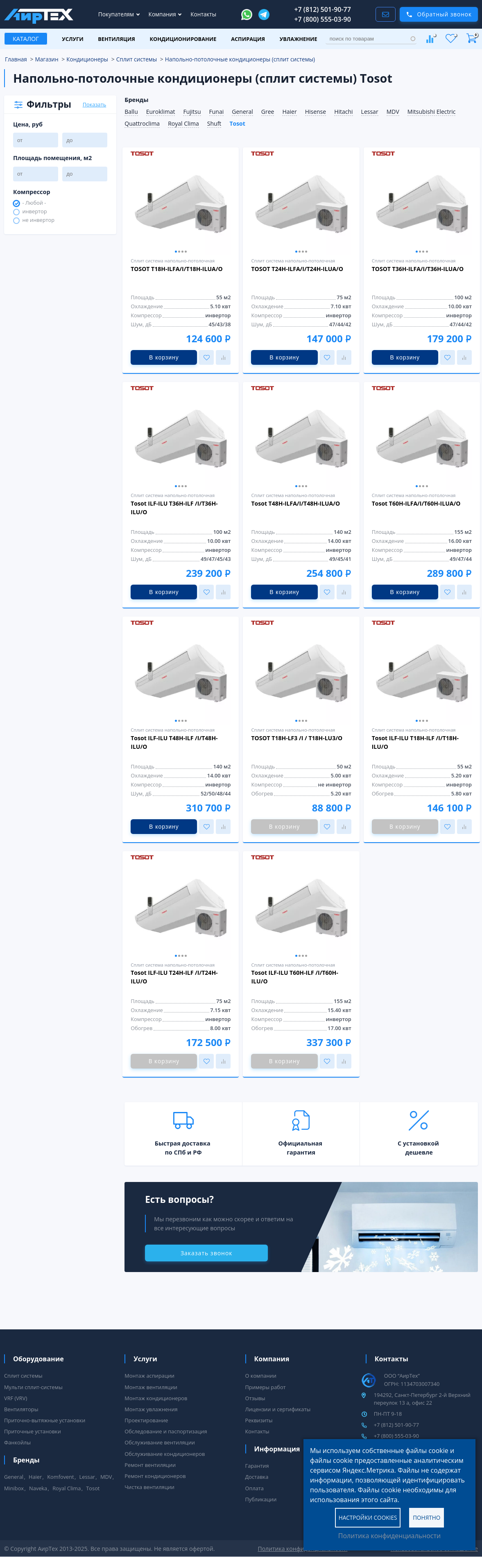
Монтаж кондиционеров (155, 1398)
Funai (216, 111)
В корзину (164, 357)
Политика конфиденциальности (389, 1535)
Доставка (257, 1476)
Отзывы (255, 1398)
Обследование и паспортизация (165, 1431)
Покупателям (117, 14)
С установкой (418, 1143)
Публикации (261, 1499)
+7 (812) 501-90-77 (322, 9)
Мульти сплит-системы (33, 1387)
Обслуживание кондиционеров (164, 1454)
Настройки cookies (368, 1517)
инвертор (34, 212)
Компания (163, 14)
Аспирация (248, 39)
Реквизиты (259, 1420)
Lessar (369, 111)
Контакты (203, 14)
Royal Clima (183, 123)
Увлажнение (298, 39)
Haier (289, 111)
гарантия (301, 1152)
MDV (393, 111)
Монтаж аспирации (149, 1375)
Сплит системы (23, 1375)
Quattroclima (142, 123)
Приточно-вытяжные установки (44, 1420)
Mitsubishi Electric (431, 111)
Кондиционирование (182, 39)
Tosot (237, 123)
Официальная (300, 1143)
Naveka (38, 1488)
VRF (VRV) (15, 1398)
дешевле (419, 1152)
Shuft (214, 123)
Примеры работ (265, 1387)
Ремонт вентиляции (150, 1465)
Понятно (426, 1517)
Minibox (14, 1488)
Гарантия (257, 1465)
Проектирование (146, 1420)
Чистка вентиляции (149, 1487)
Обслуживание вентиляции (159, 1442)
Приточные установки (32, 1431)
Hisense (315, 111)
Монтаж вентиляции (150, 1387)
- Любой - (34, 203)
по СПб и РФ (183, 1152)
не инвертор (38, 220)
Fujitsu (192, 111)
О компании (260, 1375)
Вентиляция (116, 39)
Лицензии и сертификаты (278, 1409)
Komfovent (60, 1476)
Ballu (131, 111)
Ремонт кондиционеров (155, 1476)
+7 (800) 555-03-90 (322, 19)
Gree (267, 111)
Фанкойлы (17, 1442)
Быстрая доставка (182, 1143)
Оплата (254, 1488)
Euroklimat (160, 111)
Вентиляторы (21, 1409)
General (242, 111)
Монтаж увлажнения (150, 1409)
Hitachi (343, 111)
